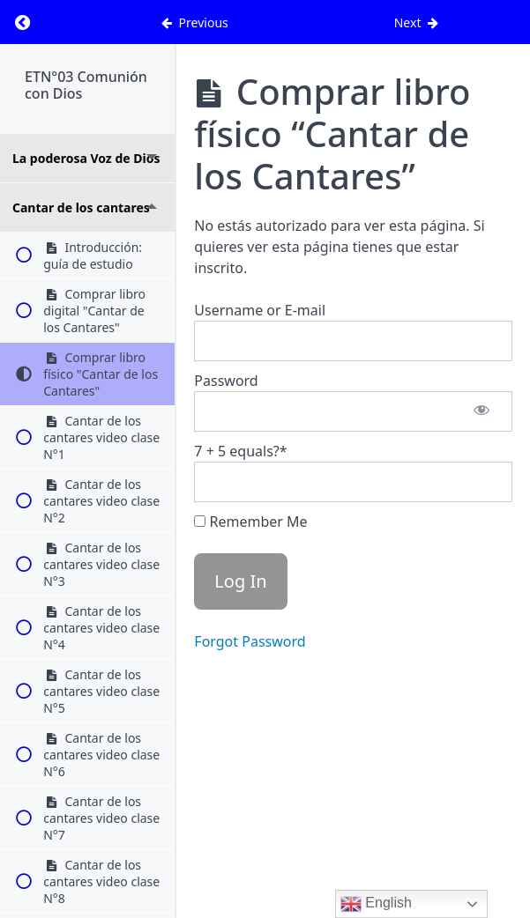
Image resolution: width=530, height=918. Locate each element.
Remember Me (250, 521)
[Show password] (481, 411)
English (376, 903)
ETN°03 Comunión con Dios (86, 85)
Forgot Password (249, 641)
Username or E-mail (259, 310)
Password (226, 380)
